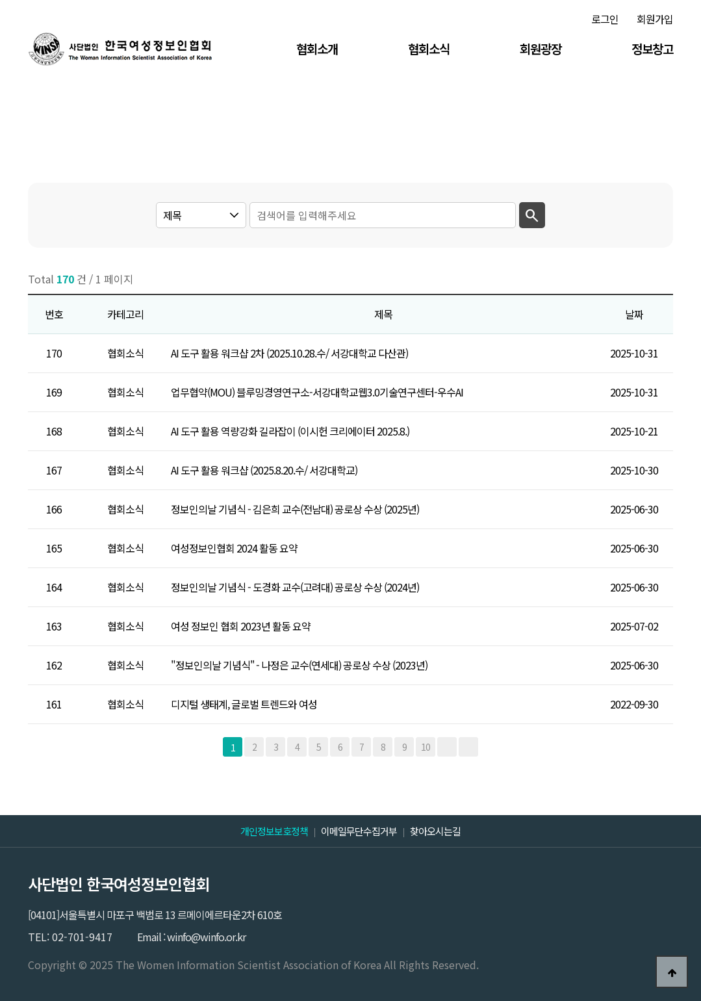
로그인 (604, 19)
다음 (447, 747)
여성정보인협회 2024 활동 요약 (234, 548)
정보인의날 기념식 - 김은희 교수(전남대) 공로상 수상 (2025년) (295, 509)
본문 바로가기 (0, 0)
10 (425, 746)
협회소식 (429, 48)
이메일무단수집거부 (359, 831)
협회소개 (317, 48)
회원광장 (540, 48)
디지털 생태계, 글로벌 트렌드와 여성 (244, 704)
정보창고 (652, 48)
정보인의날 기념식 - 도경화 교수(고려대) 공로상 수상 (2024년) (295, 587)
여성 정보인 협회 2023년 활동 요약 (241, 626)
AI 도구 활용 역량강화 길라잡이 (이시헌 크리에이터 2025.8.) (290, 431)
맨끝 (468, 747)
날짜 (634, 314)
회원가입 (655, 19)
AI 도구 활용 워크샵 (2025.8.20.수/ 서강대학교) (264, 470)
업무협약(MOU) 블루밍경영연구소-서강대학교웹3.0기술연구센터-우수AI (317, 392)
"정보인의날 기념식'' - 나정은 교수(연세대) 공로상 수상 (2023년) (299, 665)
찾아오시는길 (435, 831)
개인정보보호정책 (274, 831)
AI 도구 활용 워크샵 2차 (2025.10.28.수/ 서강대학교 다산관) (289, 353)
